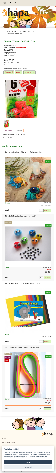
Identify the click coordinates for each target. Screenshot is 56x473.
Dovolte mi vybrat (41, 457)
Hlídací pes (29, 72)
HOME (8, 32)
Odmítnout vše (28, 467)
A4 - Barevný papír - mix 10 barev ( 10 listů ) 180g (22, 283)
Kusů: (7, 210)
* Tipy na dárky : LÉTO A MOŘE (22, 32)
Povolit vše (28, 462)
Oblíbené (9, 72)
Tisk (18, 72)
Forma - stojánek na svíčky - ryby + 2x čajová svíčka (23, 152)
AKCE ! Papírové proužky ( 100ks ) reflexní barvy (22, 347)
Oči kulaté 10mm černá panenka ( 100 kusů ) (20, 216)
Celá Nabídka (4, 3)
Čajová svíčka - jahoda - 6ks (14, 33)
